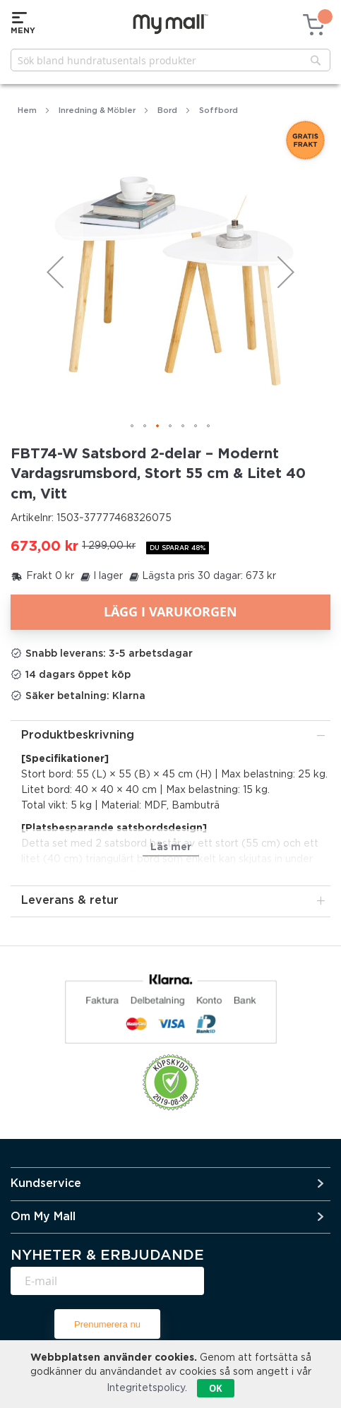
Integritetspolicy (146, 1388)
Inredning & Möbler (97, 110)
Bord (167, 110)
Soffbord (218, 110)
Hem (27, 110)
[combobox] (170, 60)
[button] (55, 272)
